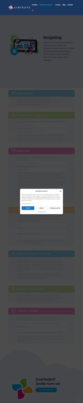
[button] (60, 191)
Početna (34, 5)
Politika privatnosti (42, 211)
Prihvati (28, 208)
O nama (57, 5)
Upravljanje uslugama (26, 203)
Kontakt (70, 5)
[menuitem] (32, 12)
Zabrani (41, 208)
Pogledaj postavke (55, 208)
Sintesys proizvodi (46, 5)
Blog (64, 5)
